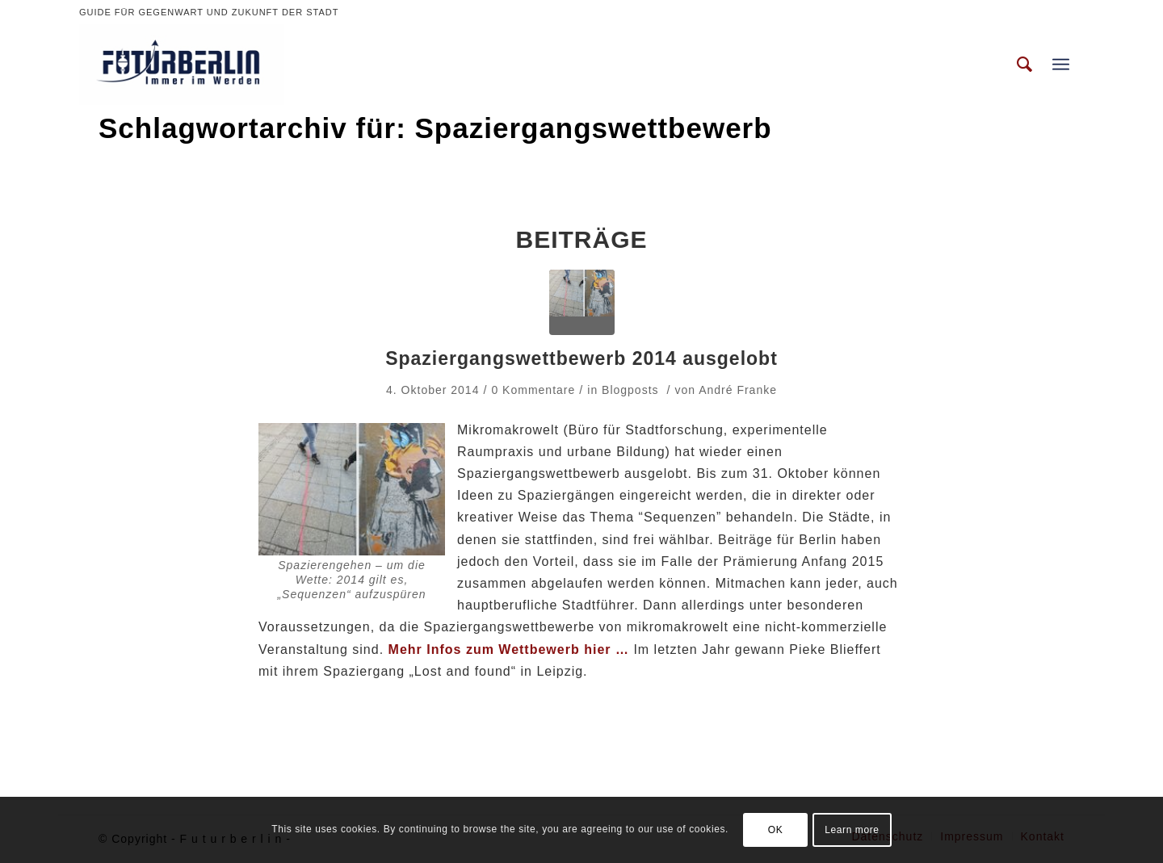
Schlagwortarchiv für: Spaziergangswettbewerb (435, 128)
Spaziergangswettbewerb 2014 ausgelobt (581, 358)
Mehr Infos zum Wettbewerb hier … (508, 649)
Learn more (852, 830)
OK (775, 830)
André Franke (738, 389)
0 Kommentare (533, 389)
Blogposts (630, 389)
